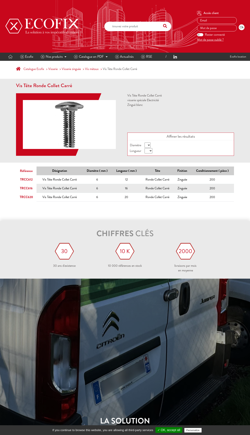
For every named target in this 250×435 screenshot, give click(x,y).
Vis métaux (92, 69)
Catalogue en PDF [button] (89, 56)
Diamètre (135, 145)
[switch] (200, 34)
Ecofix (26, 56)
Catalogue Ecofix (33, 69)
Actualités (124, 56)
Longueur (135, 151)
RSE (146, 56)
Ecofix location (238, 56)
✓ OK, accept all (168, 430)
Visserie (53, 69)
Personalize (193, 430)
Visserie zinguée (71, 69)
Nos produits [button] (52, 56)
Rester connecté (215, 34)
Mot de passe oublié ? (210, 39)
